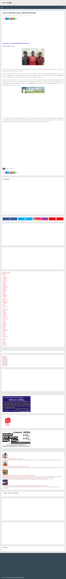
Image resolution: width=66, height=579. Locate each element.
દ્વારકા (4, 303)
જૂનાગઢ (4, 293)
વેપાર (4, 337)
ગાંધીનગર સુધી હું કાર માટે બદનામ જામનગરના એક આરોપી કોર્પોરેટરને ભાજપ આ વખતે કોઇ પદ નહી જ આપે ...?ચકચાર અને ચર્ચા (28, 477)
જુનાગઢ (4, 291)
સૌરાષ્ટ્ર (4, 343)
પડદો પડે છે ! (5, 308)
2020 (4, 363)
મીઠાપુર (4, 326)
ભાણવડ (4, 320)
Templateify (7, 577)
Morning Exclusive (6, 272)
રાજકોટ (4, 331)
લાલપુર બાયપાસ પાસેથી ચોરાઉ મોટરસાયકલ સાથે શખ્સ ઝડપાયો (15, 466)
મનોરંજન (4, 323)
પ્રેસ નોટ (4, 312)
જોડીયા (4, 294)
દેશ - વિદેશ (5, 302)
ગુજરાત (4, 288)
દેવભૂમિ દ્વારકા (5, 301)
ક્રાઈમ (4, 283)
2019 (4, 364)
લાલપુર (4, 335)
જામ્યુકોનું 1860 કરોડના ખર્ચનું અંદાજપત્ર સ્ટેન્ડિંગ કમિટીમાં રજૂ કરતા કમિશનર (18, 475)
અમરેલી (4, 273)
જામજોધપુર (5, 289)
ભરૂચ (4, 319)
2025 (4, 357)
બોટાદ (4, 317)
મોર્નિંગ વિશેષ (5, 329)
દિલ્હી (4, 300)
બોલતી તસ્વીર (5, 318)
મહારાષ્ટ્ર (4, 324)
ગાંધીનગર (4, 285)
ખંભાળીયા (4, 284)
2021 (4, 361)
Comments (15, 492)
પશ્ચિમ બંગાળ (5, 310)
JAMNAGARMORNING (20, 577)
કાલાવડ (4, 279)
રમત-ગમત (5, 330)
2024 (4, 358)
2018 (4, 365)
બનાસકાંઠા (5, 314)
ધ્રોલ (4, 305)
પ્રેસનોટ (4, 313)
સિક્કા (4, 340)
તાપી (3, 297)
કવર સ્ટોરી (5, 278)
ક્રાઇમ (22, 15)
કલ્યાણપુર (5, 277)
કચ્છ (4, 276)
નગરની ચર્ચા (5, 306)
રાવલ (4, 332)
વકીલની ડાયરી (5, 336)
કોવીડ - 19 (5, 281)
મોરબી (4, 328)
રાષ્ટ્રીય (4, 334)
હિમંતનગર (5, 345)
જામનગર (11, 168)
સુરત (3, 341)
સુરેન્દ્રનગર (5, 342)
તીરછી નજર (5, 299)
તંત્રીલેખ (4, 296)
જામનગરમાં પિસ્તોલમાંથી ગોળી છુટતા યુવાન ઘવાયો (13, 458)
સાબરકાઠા (5, 339)
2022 (4, 360)
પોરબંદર (4, 311)
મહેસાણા (4, 325)
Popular (5, 492)
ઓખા (4, 274)
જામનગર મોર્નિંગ (7, 15)
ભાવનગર (4, 322)
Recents (10, 492)
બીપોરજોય (5, 316)
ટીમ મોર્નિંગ (5, 295)
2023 (4, 359)
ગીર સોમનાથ (5, 287)
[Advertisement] (33, 32)
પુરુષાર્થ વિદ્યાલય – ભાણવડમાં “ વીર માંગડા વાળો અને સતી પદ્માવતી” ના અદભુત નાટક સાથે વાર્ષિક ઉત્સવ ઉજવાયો (25, 485)
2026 (4, 356)
